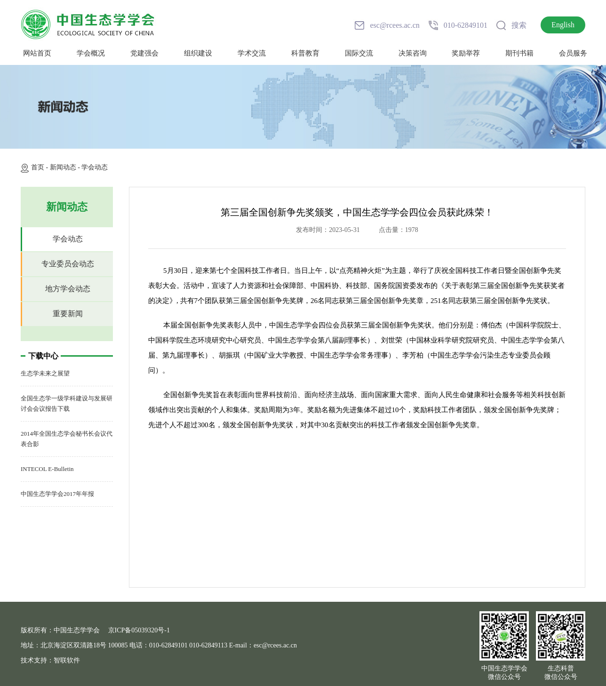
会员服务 (573, 53)
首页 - (40, 167)
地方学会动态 (67, 289)
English (562, 25)
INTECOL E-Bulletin (47, 468)
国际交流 (359, 53)
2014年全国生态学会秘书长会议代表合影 (66, 438)
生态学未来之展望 (45, 373)
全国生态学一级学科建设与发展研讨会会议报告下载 (66, 403)
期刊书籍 (519, 53)
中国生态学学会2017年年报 (57, 493)
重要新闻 (68, 314)
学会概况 (91, 53)
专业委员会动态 (67, 264)
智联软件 (67, 660)
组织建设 (198, 53)
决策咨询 (413, 53)
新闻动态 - (66, 167)
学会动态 (94, 167)
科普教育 (305, 53)
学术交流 (252, 53)
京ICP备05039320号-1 (139, 630)
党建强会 (144, 53)
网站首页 (37, 53)
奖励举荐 (466, 53)
